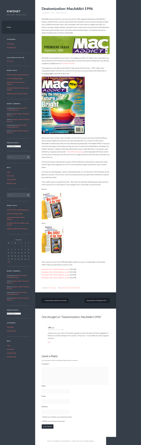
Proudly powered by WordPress (58, 440)
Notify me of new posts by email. (54, 421)
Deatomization (70, 287)
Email (43, 396)
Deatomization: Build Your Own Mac (55, 300)
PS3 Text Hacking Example (15, 78)
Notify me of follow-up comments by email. (57, 416)
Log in (9, 172)
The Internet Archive (68, 63)
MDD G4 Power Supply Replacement (18, 75)
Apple (63, 287)
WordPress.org (11, 183)
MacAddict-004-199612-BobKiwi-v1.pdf (56, 277)
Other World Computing (75, 152)
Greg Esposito (61, 13)
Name (44, 385)
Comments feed (11, 179)
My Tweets (10, 61)
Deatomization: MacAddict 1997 (97, 300)
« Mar (8, 262)
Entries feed (10, 176)
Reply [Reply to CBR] (49, 342)
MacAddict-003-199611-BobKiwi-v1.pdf (56, 274)
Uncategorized (11, 47)
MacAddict (78, 287)
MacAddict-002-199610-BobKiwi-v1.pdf (56, 272)
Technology (52, 287)
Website (45, 406)
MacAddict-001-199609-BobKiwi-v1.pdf (56, 269)
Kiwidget (14, 11)
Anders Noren (89, 440)
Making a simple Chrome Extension (17, 93)
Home (9, 27)
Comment (46, 363)
